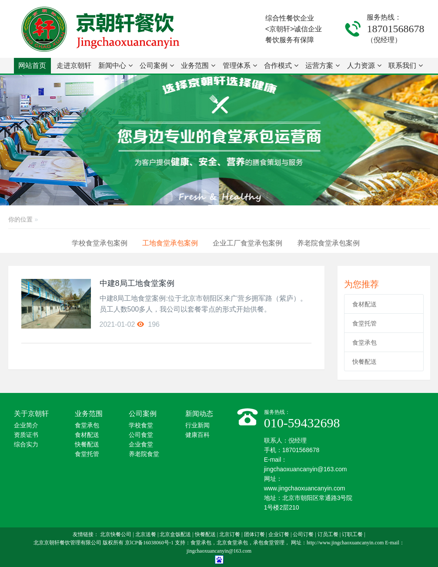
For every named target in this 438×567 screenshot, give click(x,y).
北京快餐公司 (115, 534)
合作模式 (281, 65)
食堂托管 (364, 323)
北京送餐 (145, 534)
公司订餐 (303, 534)
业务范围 (198, 65)
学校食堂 (141, 425)
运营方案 (322, 65)
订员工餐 (328, 534)
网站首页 (32, 65)
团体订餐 (254, 534)
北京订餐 (229, 534)
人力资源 (364, 65)
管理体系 (240, 65)
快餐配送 (364, 361)
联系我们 (405, 65)
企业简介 (26, 425)
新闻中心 (115, 65)
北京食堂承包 (232, 543)
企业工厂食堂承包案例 (247, 243)
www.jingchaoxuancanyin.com (304, 488)
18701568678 (395, 28)
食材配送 (364, 304)
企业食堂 (141, 444)
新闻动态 (199, 413)
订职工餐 (352, 534)
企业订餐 (278, 534)
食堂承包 (364, 342)
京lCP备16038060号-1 (149, 543)
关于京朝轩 (31, 413)
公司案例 (157, 65)
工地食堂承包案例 (170, 243)
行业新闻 (197, 425)
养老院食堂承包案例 (328, 243)
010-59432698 (302, 423)
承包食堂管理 (268, 543)
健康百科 (197, 435)
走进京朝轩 (74, 68)
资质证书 (26, 435)
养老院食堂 (144, 454)
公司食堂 (141, 435)
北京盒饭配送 (175, 534)
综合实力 (26, 444)
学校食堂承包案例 (99, 243)
